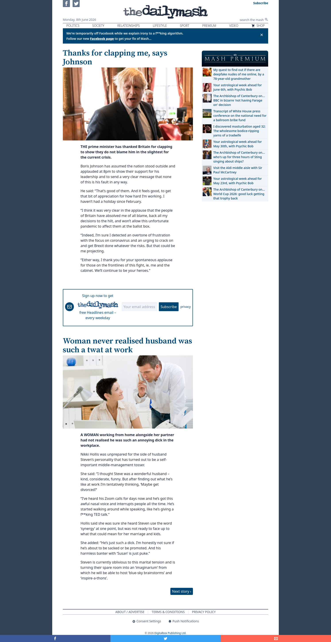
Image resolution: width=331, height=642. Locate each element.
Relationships (128, 25)
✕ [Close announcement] (261, 34)
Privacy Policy (204, 612)
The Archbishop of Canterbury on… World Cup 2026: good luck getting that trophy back (239, 193)
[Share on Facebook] (55, 638)
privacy (185, 307)
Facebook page (102, 38)
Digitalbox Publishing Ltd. (170, 633)
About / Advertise (129, 612)
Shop (258, 25)
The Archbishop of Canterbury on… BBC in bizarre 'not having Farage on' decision (239, 100)
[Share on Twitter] (165, 638)
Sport (184, 25)
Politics (72, 25)
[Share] (276, 638)
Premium (209, 25)
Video (233, 25)
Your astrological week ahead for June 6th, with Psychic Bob (237, 87)
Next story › (181, 591)
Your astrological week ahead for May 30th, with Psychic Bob (237, 144)
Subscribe (169, 306)
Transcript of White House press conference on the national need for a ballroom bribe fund (239, 115)
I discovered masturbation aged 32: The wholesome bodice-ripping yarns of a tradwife (239, 130)
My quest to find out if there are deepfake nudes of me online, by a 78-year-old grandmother (238, 74)
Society (98, 25)
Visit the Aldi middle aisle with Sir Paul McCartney (237, 170)
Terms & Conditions (168, 612)
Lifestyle (160, 25)
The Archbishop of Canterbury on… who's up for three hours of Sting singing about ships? (239, 156)
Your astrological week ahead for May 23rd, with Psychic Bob (237, 180)
